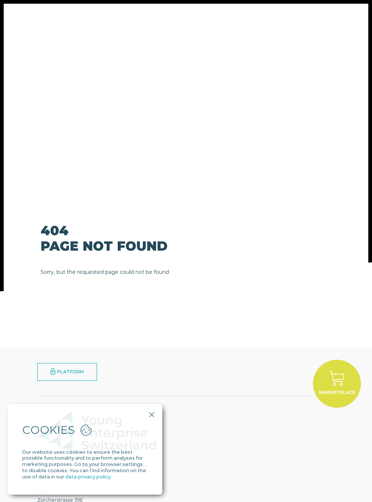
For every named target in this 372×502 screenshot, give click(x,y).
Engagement (199, 19)
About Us (116, 19)
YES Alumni (240, 19)
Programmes (155, 19)
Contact (276, 19)
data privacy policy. (88, 477)
